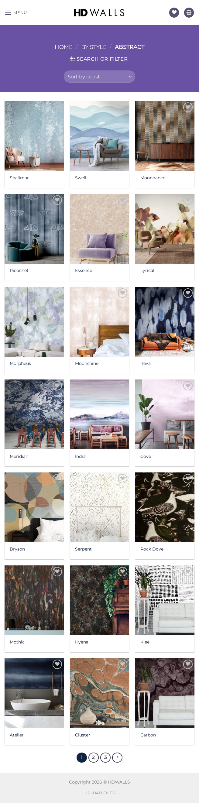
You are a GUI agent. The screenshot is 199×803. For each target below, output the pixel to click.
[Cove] (164, 414)
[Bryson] (34, 507)
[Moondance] (164, 136)
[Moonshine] (99, 322)
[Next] (117, 758)
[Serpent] (99, 507)
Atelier (17, 735)
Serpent (83, 549)
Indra (80, 456)
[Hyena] (99, 600)
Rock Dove (151, 549)
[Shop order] (99, 76)
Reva (145, 363)
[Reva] (164, 322)
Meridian (19, 456)
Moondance (152, 177)
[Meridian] (34, 414)
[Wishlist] (174, 13)
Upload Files (99, 793)
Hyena (81, 642)
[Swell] (99, 136)
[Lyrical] (164, 229)
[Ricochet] (34, 229)
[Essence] (99, 229)
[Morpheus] (34, 322)
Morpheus (20, 363)
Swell (80, 177)
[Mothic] (34, 600)
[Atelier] (34, 693)
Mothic (17, 642)
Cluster (82, 735)
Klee (144, 642)
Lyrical (147, 270)
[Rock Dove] (164, 507)
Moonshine (86, 363)
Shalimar (19, 177)
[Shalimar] (34, 136)
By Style (94, 46)
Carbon (148, 735)
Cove (145, 456)
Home (64, 46)
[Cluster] (99, 693)
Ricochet (19, 270)
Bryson (17, 549)
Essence (83, 270)
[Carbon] (164, 693)
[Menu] (16, 12)
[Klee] (164, 600)
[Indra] (99, 414)
